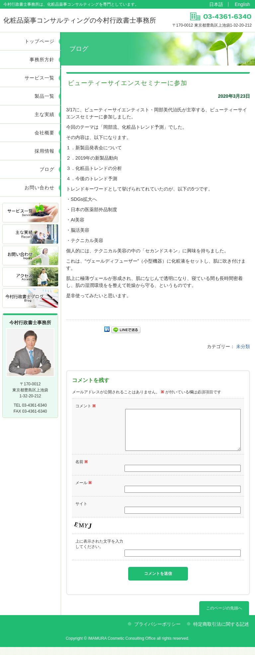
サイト (81, 511)
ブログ (47, 169)
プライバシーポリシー (157, 632)
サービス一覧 (39, 77)
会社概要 (44, 132)
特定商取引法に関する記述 (221, 632)
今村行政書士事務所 (79, 20)
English (242, 4)
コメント (85, 406)
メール (83, 490)
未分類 (243, 346)
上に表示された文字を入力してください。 (99, 552)
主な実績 (44, 114)
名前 (81, 469)
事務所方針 (42, 59)
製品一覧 (44, 96)
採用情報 (44, 151)
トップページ (39, 41)
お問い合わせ (39, 187)
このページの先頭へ (224, 616)
